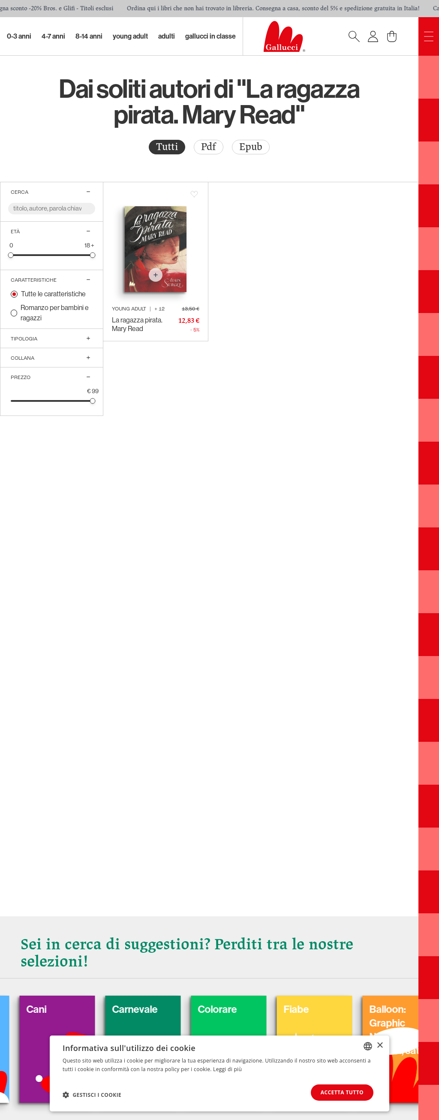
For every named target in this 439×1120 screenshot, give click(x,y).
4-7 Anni (53, 36)
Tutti (167, 147)
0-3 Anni (19, 36)
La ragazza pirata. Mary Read (137, 324)
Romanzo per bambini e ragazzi (55, 313)
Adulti (166, 36)
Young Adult (130, 36)
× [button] (379, 1045)
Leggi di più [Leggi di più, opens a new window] (227, 1069)
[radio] (167, 147)
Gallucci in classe (210, 36)
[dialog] (219, 1073)
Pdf (208, 147)
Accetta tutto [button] (342, 1092)
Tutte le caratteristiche (53, 294)
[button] (92, 1094)
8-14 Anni (88, 36)
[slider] (11, 255)
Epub (250, 147)
